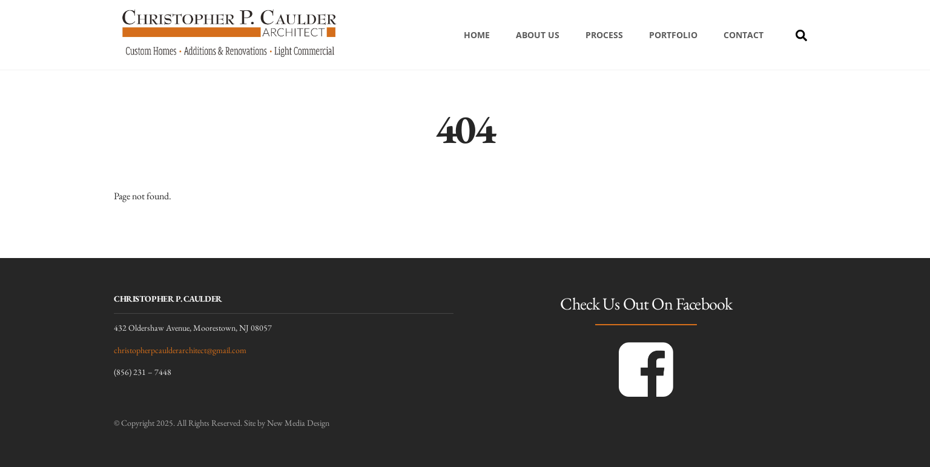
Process (604, 35)
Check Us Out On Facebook (646, 303)
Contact (743, 35)
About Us (537, 35)
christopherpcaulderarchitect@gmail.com (180, 350)
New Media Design (298, 422)
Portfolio (673, 35)
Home (477, 35)
